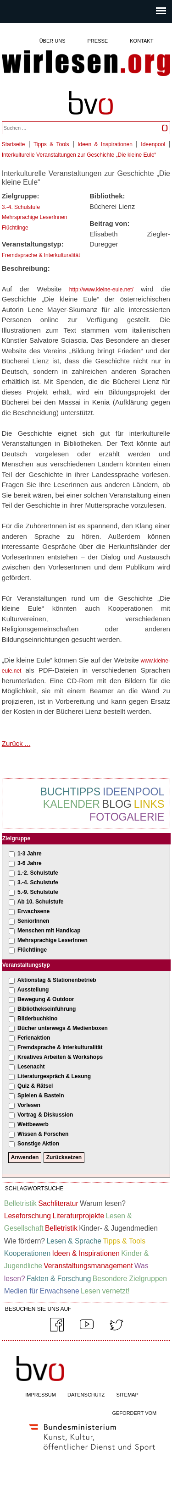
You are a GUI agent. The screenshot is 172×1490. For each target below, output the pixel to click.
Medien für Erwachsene (41, 1291)
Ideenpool (153, 144)
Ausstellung (33, 989)
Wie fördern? (24, 1241)
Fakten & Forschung (59, 1278)
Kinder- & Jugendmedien (118, 1228)
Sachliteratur (58, 1203)
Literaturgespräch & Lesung (54, 1076)
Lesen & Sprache (73, 1241)
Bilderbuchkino (37, 1018)
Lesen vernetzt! (105, 1291)
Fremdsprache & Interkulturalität (41, 255)
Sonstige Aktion (38, 1143)
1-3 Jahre (29, 853)
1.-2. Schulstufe (37, 873)
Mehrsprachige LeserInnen (34, 217)
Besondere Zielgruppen (130, 1278)
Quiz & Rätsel (35, 1086)
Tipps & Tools (51, 144)
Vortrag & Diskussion (45, 1115)
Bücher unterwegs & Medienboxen (62, 1028)
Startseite (13, 144)
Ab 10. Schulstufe (40, 901)
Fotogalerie (126, 817)
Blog (117, 804)
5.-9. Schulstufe (37, 892)
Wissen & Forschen (42, 1134)
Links (149, 804)
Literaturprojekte (78, 1216)
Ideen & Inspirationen (105, 144)
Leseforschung (27, 1216)
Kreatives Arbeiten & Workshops (60, 1057)
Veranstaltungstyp (26, 965)
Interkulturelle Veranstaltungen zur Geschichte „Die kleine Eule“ (79, 155)
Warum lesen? (103, 1203)
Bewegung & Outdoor (45, 999)
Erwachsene (33, 911)
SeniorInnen (33, 921)
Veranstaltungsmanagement (88, 1266)
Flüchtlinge (15, 228)
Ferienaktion (33, 1038)
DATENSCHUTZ (86, 1394)
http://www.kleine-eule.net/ (101, 289)
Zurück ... (16, 743)
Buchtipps (70, 792)
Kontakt (141, 41)
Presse (98, 41)
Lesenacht (30, 1066)
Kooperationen (27, 1253)
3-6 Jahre (29, 863)
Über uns (52, 41)
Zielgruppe (16, 838)
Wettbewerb (33, 1124)
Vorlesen (28, 1105)
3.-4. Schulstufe (21, 207)
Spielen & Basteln (40, 1095)
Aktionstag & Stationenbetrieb (56, 980)
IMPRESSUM (40, 1394)
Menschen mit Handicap (48, 930)
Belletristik (20, 1203)
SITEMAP (127, 1394)
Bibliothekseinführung (46, 1009)
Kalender (71, 804)
